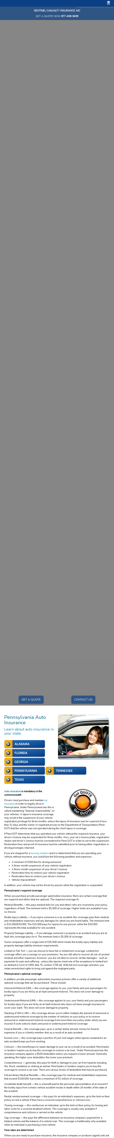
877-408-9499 (69, 16)
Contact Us (83, 700)
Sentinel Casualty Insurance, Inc (57, 10)
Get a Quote (31, 700)
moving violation (40, 853)
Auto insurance (12, 791)
